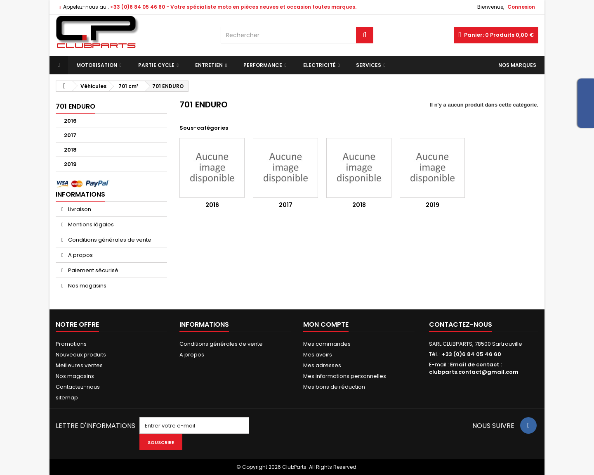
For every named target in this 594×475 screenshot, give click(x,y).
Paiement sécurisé (92, 270)
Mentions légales (90, 224)
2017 (70, 135)
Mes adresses (322, 365)
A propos (80, 255)
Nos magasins (86, 286)
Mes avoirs (317, 355)
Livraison (79, 209)
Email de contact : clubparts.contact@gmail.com (474, 368)
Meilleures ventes (79, 365)
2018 (70, 150)
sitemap (67, 397)
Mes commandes (327, 344)
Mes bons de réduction (334, 387)
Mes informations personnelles (344, 376)
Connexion (521, 6)
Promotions (71, 344)
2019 (70, 164)
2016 (70, 121)
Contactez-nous (78, 387)
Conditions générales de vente (109, 240)
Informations (80, 194)
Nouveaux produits (81, 355)
